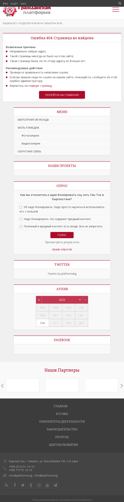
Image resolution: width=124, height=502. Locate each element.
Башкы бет (10, 23)
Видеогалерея (29, 143)
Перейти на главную (62, 95)
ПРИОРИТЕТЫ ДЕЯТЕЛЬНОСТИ (62, 421)
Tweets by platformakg (62, 273)
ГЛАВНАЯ (61, 406)
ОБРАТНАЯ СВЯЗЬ (29, 151)
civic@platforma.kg (20, 475)
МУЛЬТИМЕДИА (28, 127)
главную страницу (40, 85)
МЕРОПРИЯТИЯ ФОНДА (33, 119)
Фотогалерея (28, 135)
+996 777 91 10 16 (20, 470)
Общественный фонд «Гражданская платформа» (62, 499)
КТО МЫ (62, 414)
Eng (23, 3)
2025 (62, 300)
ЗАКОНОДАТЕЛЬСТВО (62, 429)
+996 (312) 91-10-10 (21, 466)
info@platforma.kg (46, 475)
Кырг (14, 3)
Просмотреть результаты (62, 242)
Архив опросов (62, 249)
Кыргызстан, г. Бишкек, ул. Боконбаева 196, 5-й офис (43, 461)
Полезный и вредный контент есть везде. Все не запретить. (63, 226)
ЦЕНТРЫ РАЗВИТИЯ (63, 445)
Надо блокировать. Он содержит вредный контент (57, 219)
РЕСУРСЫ (62, 437)
